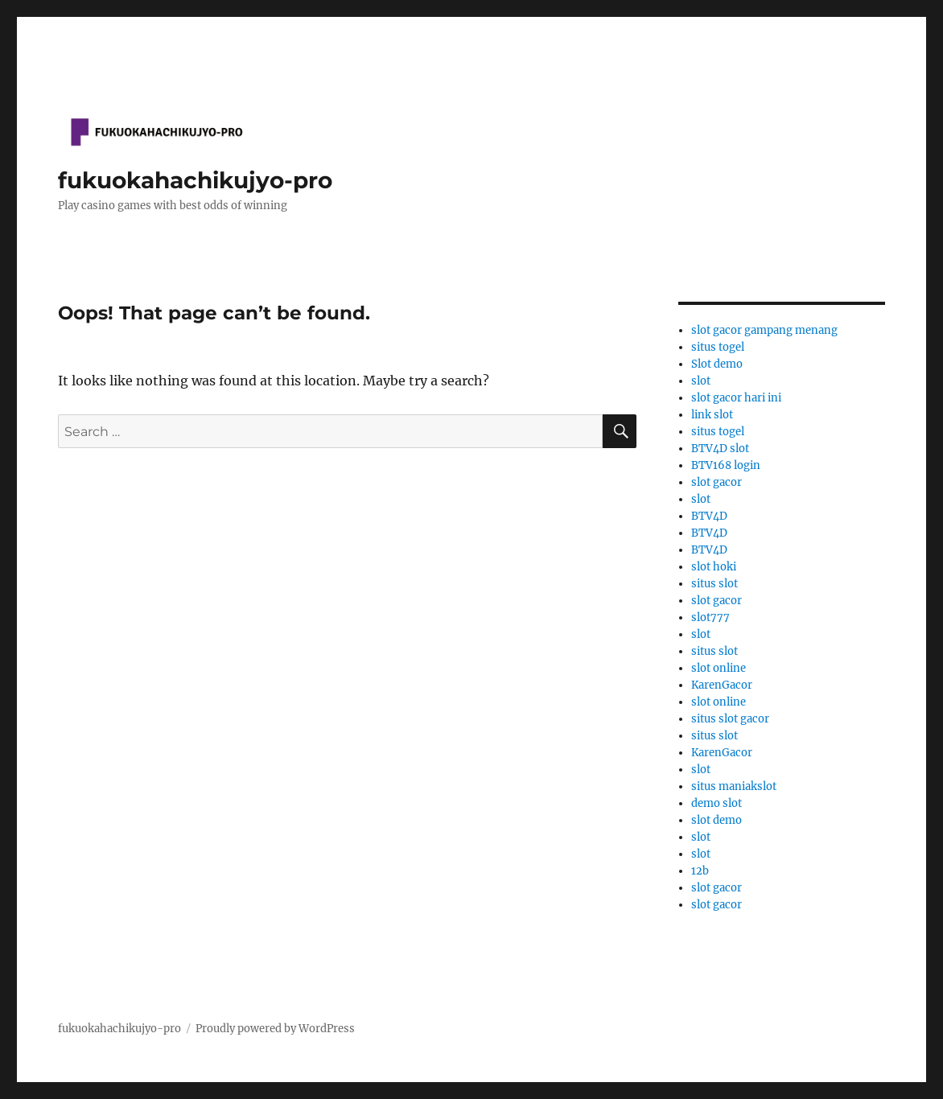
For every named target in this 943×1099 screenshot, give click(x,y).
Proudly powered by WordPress (275, 1028)
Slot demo (717, 364)
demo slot (716, 803)
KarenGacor (721, 685)
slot (700, 381)
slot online (718, 668)
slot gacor (716, 482)
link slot (712, 415)
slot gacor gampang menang (764, 330)
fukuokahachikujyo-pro (195, 180)
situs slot (714, 584)
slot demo (716, 820)
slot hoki (713, 567)
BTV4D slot (720, 448)
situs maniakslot (733, 786)
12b (700, 871)
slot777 (710, 617)
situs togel (717, 347)
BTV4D (709, 516)
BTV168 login (725, 465)
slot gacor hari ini (736, 398)
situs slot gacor (730, 719)
